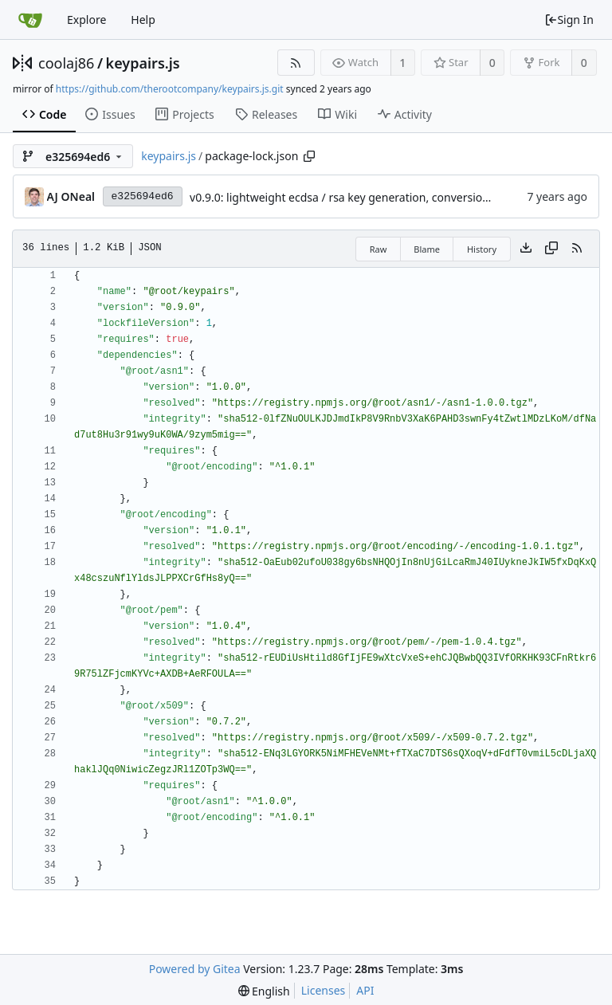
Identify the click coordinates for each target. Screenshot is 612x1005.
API (365, 990)
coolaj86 (66, 63)
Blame (427, 249)
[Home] (30, 20)
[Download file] (526, 248)
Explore (86, 19)
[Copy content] (551, 248)
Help (143, 19)
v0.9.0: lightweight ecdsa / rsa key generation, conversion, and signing (373, 197)
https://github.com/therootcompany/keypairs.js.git (170, 89)
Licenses (323, 990)
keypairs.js (143, 63)
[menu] (264, 991)
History (481, 249)
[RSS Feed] (296, 62)
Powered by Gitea (195, 968)
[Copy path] (309, 156)
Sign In (569, 19)
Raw (378, 249)
